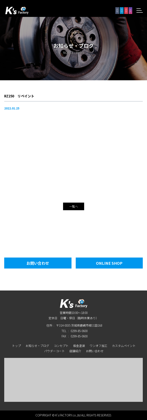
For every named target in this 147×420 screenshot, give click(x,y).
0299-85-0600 (79, 331)
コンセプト (61, 346)
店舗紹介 (75, 351)
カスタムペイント (124, 346)
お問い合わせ (37, 263)
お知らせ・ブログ (37, 346)
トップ (16, 346)
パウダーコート (54, 351)
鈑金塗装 (79, 346)
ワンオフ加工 (98, 346)
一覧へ (73, 206)
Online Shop (109, 263)
